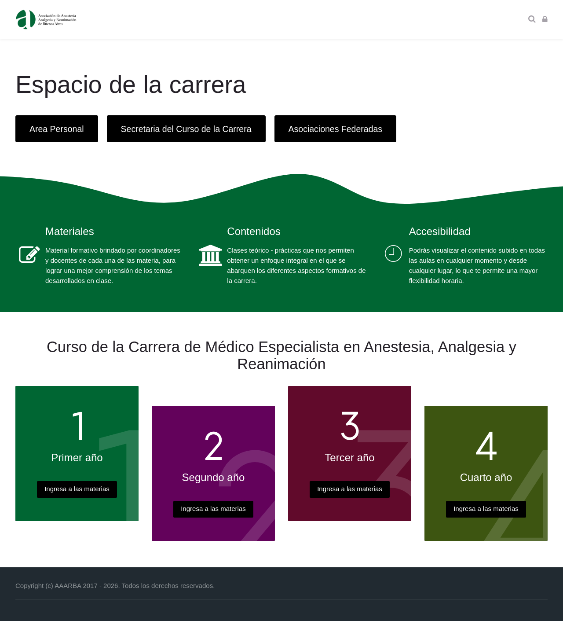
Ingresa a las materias (77, 488)
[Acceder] (545, 19)
